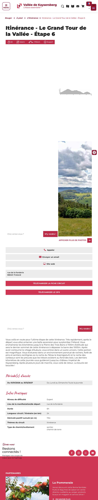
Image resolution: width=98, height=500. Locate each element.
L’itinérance (32, 18)
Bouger (8, 18)
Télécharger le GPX (49, 292)
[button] (61, 499)
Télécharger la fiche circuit (49, 283)
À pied (19, 18)
